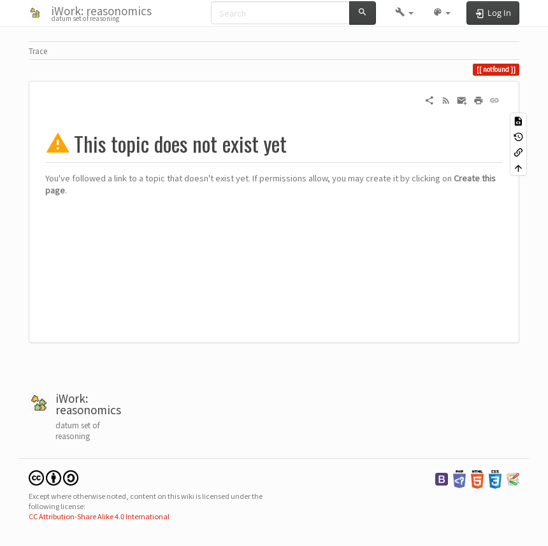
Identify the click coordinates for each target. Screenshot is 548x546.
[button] (404, 12)
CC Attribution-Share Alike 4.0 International (99, 516)
